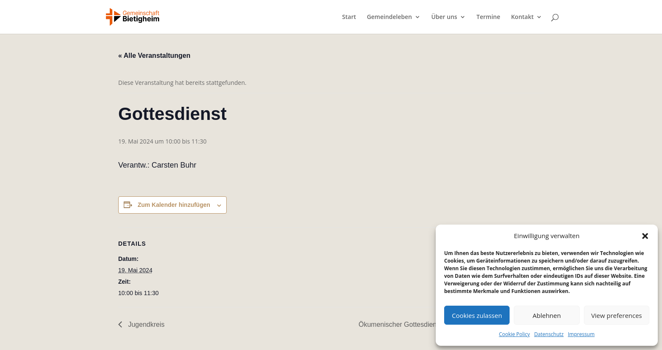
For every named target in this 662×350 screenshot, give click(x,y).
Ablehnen (547, 315)
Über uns (444, 17)
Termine (488, 17)
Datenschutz (549, 334)
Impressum (581, 334)
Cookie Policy (514, 334)
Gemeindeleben (389, 17)
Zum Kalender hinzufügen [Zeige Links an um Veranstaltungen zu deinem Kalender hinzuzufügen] (174, 204)
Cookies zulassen (477, 315)
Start (349, 17)
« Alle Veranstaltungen (154, 55)
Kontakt (522, 17)
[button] (645, 236)
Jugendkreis (145, 324)
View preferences (616, 315)
